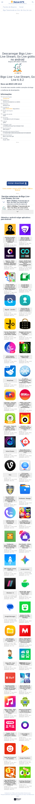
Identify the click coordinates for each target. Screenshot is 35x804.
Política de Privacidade (18, 793)
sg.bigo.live (6, 98)
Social (21, 7)
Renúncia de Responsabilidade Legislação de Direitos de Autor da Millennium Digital (17, 794)
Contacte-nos (7, 793)
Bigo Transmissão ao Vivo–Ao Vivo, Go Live (17, 10)
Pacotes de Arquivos (10, 7)
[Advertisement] (17, 33)
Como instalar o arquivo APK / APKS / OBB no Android (18, 189)
